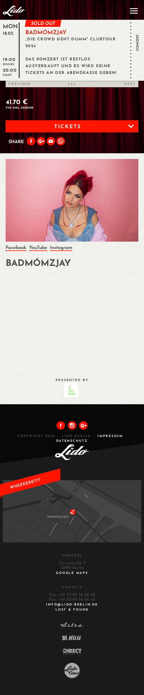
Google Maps (72, 573)
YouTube (38, 248)
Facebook (16, 248)
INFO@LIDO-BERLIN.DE (72, 604)
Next (130, 84)
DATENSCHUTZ (72, 441)
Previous (19, 84)
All (72, 84)
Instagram (61, 248)
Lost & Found (72, 609)
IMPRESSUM (110, 436)
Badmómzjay (45, 33)
